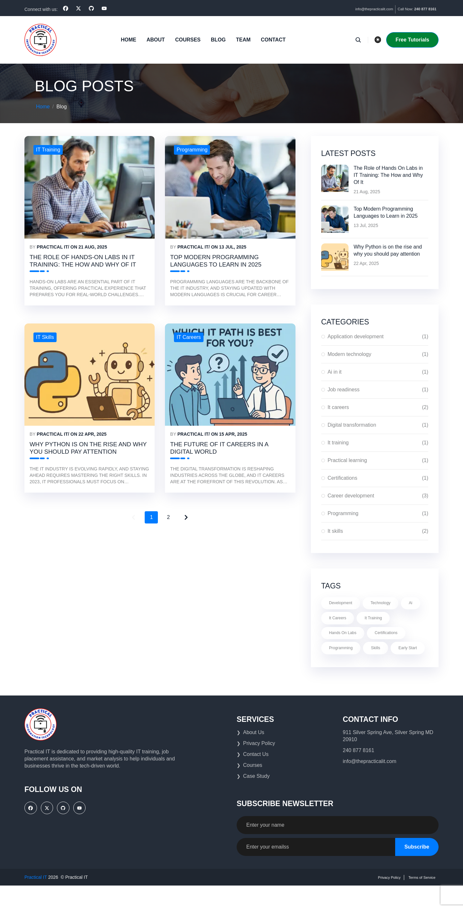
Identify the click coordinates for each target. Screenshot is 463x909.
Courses (187, 39)
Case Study (256, 799)
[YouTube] (104, 8)
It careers (378, 406)
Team (242, 39)
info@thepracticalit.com (355, 9)
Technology (388, 603)
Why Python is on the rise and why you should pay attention (84, 468)
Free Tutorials (412, 39)
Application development (378, 336)
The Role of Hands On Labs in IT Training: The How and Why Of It (388, 175)
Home (128, 39)
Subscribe (416, 870)
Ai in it (378, 371)
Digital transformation (378, 424)
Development (343, 603)
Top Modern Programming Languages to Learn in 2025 (386, 212)
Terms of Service (418, 900)
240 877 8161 (358, 774)
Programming (378, 512)
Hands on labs (345, 637)
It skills (378, 530)
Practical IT (52, 246)
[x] (78, 8)
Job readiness (378, 389)
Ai (332, 620)
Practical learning (378, 459)
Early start (340, 670)
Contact (272, 39)
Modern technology (378, 353)
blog (217, 39)
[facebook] (65, 8)
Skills (383, 653)
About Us (253, 756)
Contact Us (255, 777)
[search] (360, 39)
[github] (91, 8)
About (155, 39)
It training (378, 442)
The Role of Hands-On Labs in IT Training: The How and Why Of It (85, 267)
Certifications (378, 477)
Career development (378, 495)
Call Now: (411, 9)
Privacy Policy (259, 766)
